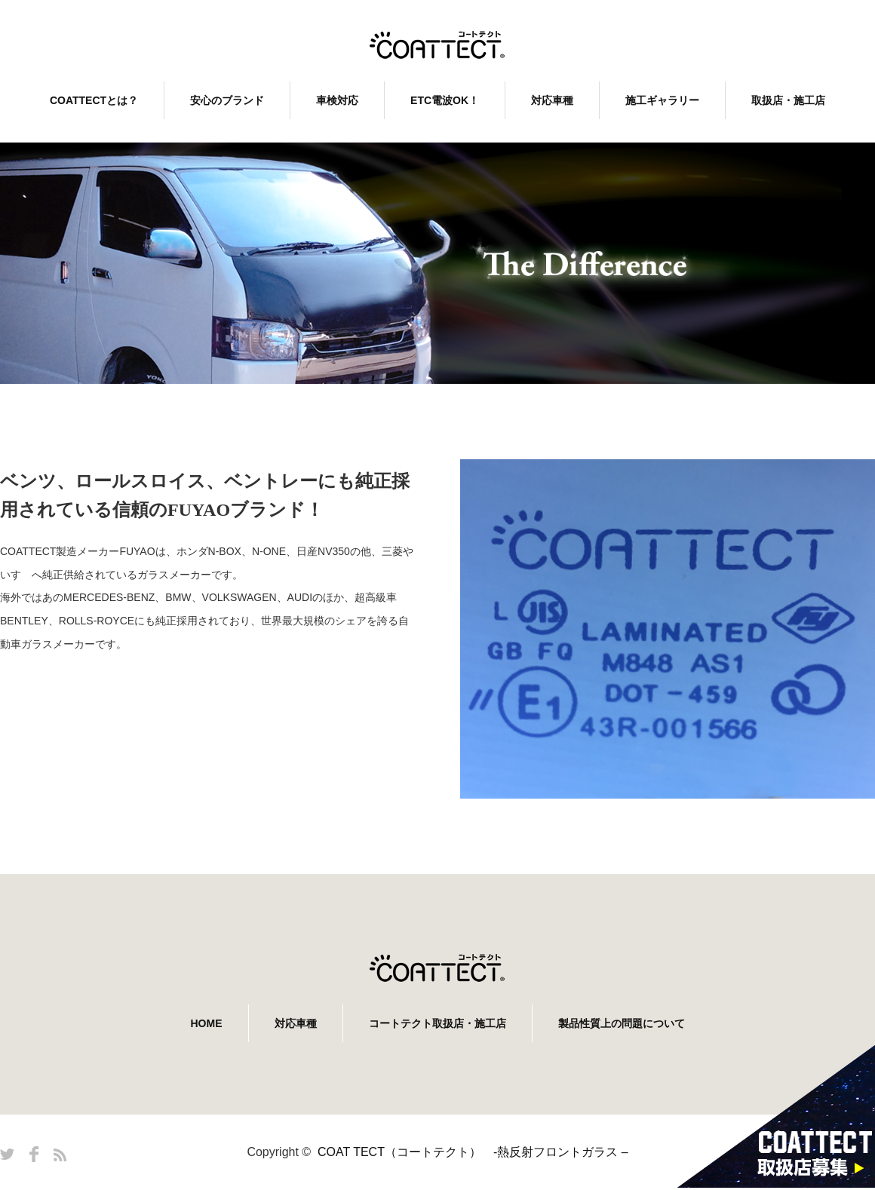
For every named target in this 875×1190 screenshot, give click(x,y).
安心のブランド (227, 100)
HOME (207, 1023)
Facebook (33, 1154)
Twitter (7, 1154)
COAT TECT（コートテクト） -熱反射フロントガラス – (473, 1152)
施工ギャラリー (662, 100)
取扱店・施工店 (788, 100)
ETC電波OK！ (444, 100)
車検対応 (337, 100)
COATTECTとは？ (94, 100)
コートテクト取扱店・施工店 (437, 1023)
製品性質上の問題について (621, 1023)
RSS (60, 1155)
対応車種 (552, 100)
